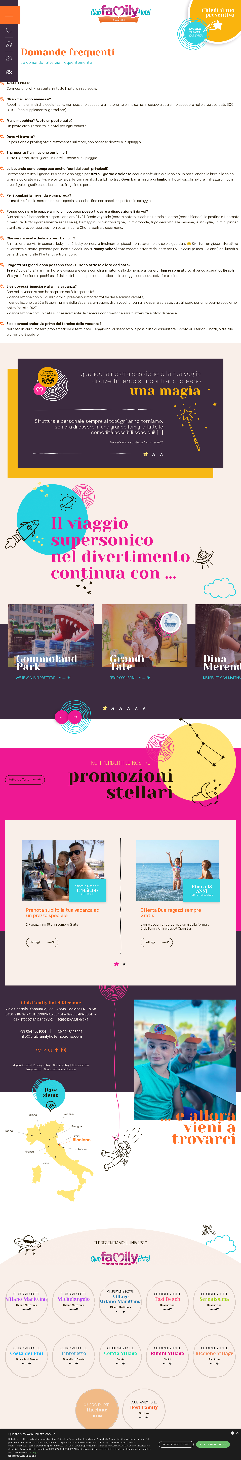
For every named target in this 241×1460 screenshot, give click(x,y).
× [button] (237, 1433)
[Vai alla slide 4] (136, 708)
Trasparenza (33, 1069)
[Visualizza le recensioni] (9, 72)
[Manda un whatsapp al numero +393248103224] (9, 44)
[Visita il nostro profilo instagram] (63, 1051)
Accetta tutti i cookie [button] (213, 1444)
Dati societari (80, 1065)
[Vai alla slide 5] (144, 708)
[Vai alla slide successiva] (75, 717)
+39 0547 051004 (32, 1032)
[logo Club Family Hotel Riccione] (120, 15)
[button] (80, 1455)
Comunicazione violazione (60, 1069)
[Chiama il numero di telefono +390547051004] (9, 30)
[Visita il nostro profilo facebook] (56, 1051)
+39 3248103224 (69, 1032)
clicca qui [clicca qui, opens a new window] (33, 1452)
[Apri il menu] (10, 15)
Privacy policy (41, 1065)
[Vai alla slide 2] (161, 454)
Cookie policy (61, 1065)
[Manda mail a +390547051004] (9, 58)
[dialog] (120, 1444)
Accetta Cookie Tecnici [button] (176, 1444)
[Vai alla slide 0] (145, 454)
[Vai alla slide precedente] (62, 717)
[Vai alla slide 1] (153, 454)
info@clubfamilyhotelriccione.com (51, 1037)
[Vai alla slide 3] (128, 708)
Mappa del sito (22, 1065)
